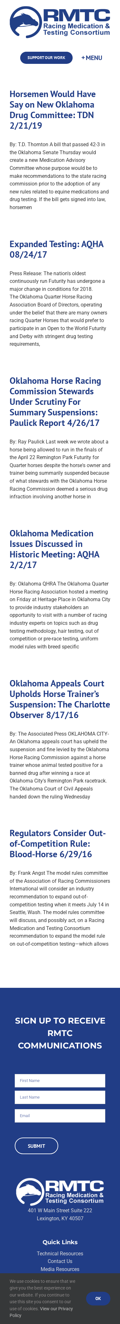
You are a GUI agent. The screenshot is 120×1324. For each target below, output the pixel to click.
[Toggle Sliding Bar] (91, 57)
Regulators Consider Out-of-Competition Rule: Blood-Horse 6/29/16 (58, 843)
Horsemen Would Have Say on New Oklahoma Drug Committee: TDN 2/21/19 (53, 109)
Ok (98, 1298)
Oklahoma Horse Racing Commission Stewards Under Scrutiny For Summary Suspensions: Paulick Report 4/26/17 (55, 401)
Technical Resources (60, 1254)
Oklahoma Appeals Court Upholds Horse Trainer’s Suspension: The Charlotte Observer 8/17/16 (60, 699)
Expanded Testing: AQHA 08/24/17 (56, 249)
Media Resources (60, 1269)
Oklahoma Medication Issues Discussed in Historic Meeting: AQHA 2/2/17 (54, 549)
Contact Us (60, 1261)
